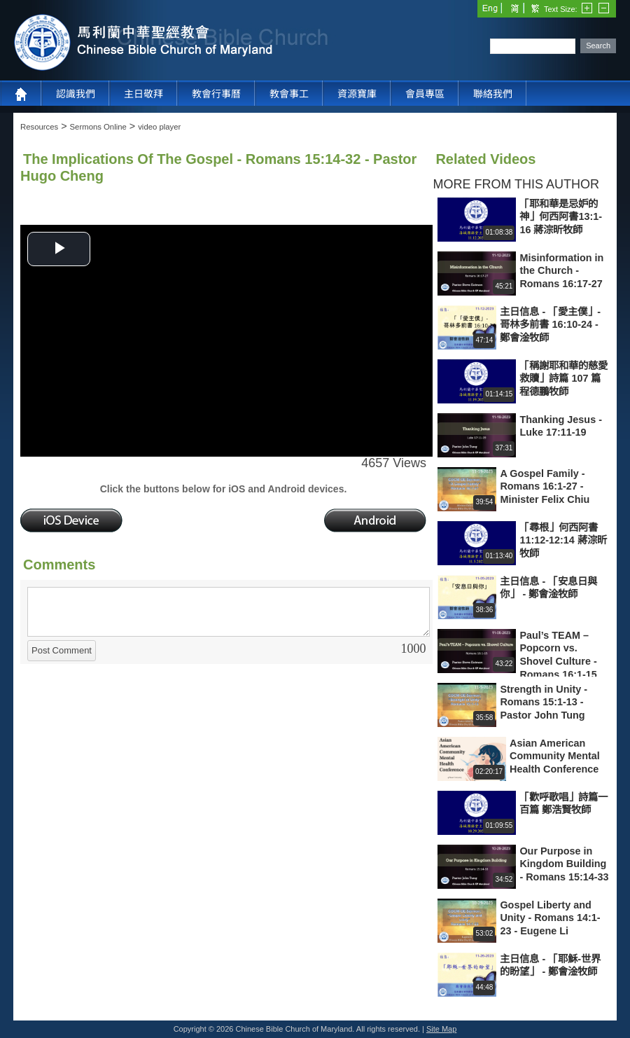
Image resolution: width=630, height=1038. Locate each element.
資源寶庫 (357, 93)
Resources (39, 127)
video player (159, 127)
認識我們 (75, 93)
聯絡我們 (492, 93)
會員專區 (424, 93)
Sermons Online (98, 127)
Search (598, 45)
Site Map (441, 1029)
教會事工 (289, 93)
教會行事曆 (216, 93)
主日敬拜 (143, 93)
